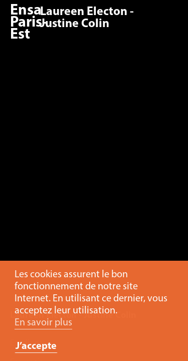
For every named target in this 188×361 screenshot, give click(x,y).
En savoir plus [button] (43, 323)
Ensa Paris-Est (28, 23)
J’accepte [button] (36, 346)
